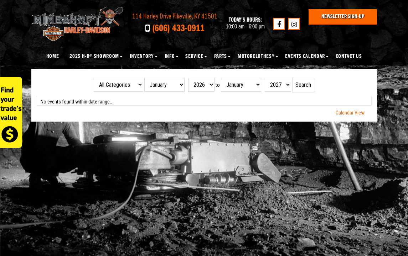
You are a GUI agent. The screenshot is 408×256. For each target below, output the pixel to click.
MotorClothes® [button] (256, 56)
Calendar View (350, 113)
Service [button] (194, 56)
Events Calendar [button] (305, 56)
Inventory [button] (142, 56)
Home (52, 56)
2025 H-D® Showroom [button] (94, 56)
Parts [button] (220, 56)
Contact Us (349, 56)
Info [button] (170, 56)
